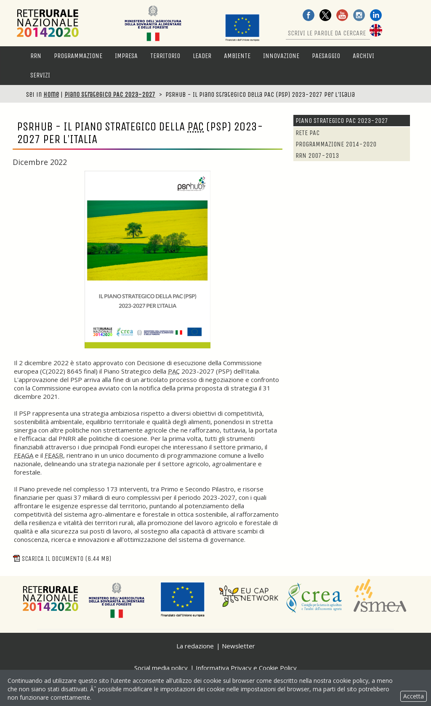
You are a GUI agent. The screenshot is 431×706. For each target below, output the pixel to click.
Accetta (414, 696)
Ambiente (237, 56)
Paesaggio (326, 56)
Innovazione (281, 56)
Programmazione (78, 56)
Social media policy (161, 668)
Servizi (40, 75)
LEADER (202, 56)
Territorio (165, 56)
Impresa (126, 56)
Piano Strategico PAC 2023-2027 (109, 94)
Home (51, 94)
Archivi (363, 56)
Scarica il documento (62, 559)
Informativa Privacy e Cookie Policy (246, 668)
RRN (35, 56)
